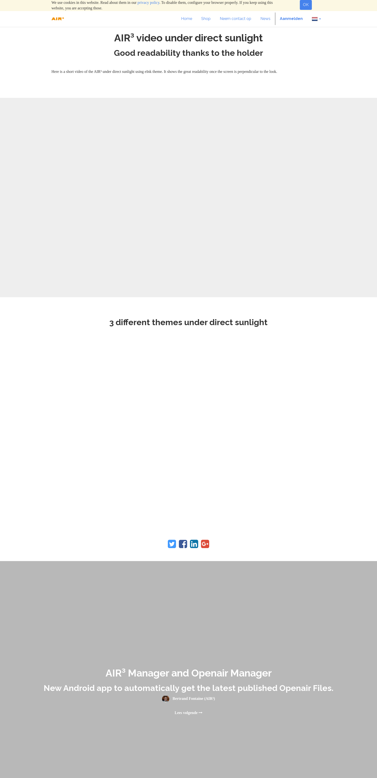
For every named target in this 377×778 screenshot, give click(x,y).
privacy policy (148, 2)
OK (306, 4)
